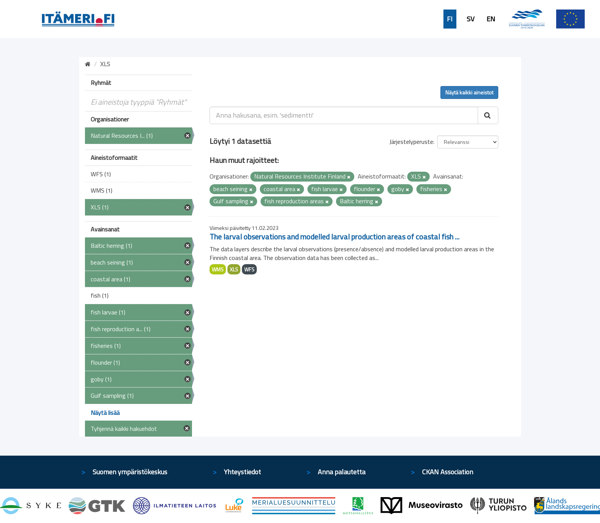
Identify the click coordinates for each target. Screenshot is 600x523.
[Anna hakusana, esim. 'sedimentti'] (344, 115)
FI (450, 19)
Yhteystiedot (242, 472)
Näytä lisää (105, 412)
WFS (249, 269)
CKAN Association (447, 472)
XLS (234, 269)
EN (490, 19)
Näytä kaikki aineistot (469, 92)
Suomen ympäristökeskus (130, 472)
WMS (218, 269)
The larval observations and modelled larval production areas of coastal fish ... (334, 236)
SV (470, 19)
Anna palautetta (341, 472)
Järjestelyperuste (411, 141)
